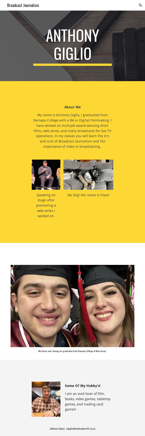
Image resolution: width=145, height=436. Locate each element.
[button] (140, 5)
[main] (72, 45)
